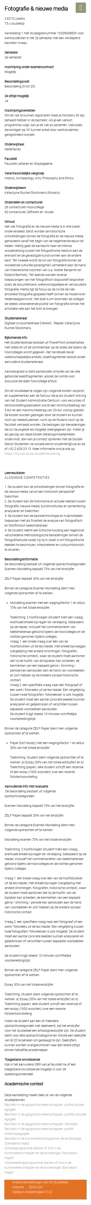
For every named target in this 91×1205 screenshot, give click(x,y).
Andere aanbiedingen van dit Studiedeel (40, 1182)
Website (18, 1187)
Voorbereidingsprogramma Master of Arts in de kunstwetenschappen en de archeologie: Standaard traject (41, 1167)
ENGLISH (35, 1187)
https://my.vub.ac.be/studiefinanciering (32, 453)
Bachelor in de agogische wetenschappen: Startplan (41, 1124)
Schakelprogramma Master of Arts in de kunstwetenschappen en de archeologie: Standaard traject (41, 1153)
